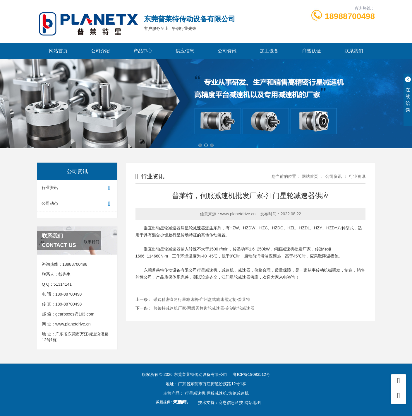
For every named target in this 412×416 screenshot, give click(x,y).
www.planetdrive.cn (73, 324)
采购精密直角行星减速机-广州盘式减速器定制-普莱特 (201, 299)
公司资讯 (227, 50)
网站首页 (58, 50)
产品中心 (142, 50)
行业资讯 (77, 188)
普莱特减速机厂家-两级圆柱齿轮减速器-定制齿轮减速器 (203, 308)
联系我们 (353, 50)
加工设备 (269, 50)
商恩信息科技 (231, 402)
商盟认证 (311, 50)
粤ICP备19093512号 (251, 374)
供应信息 (185, 50)
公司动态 (77, 203)
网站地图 (252, 402)
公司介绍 (100, 50)
